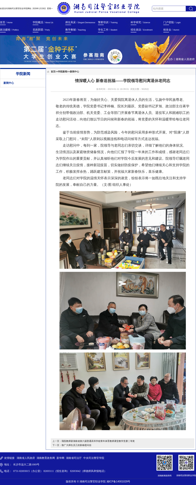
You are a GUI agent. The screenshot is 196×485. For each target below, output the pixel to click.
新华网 (60, 458)
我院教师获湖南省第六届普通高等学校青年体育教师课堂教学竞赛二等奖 (98, 441)
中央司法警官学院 (93, 458)
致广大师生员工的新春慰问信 (76, 445)
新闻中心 (8, 83)
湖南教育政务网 (46, 458)
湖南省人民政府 (26, 458)
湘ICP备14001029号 (118, 481)
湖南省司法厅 (74, 458)
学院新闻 (62, 71)
